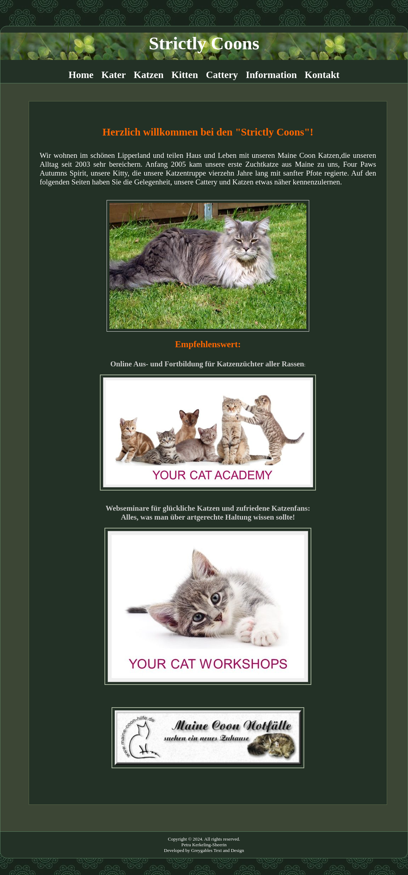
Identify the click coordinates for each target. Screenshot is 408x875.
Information (271, 74)
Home (81, 74)
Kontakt (322, 74)
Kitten (184, 74)
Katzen (149, 74)
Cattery (222, 74)
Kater (113, 74)
